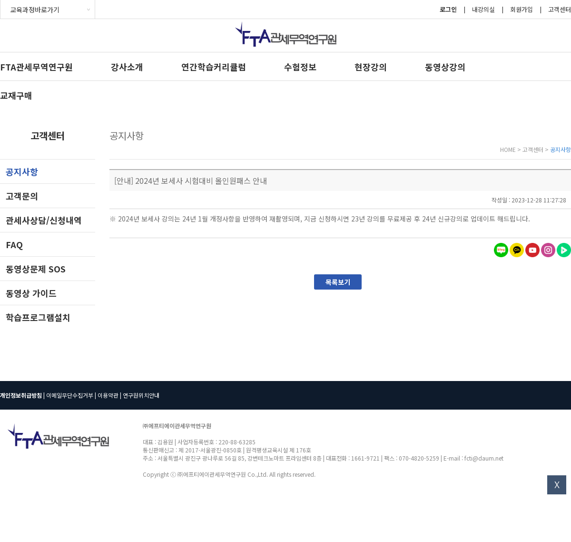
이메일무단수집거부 (69, 395)
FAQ (14, 244)
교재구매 (16, 95)
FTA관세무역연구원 (36, 66)
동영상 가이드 (31, 293)
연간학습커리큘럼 (213, 66)
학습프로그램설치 (38, 317)
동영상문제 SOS (36, 268)
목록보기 (337, 282)
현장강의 (370, 66)
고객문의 (22, 196)
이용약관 (108, 395)
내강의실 (483, 9)
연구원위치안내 (141, 395)
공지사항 (22, 171)
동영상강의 (445, 66)
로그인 (448, 9)
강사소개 (127, 66)
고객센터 (559, 9)
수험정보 (300, 66)
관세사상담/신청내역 (44, 220)
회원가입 (521, 9)
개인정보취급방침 (21, 395)
